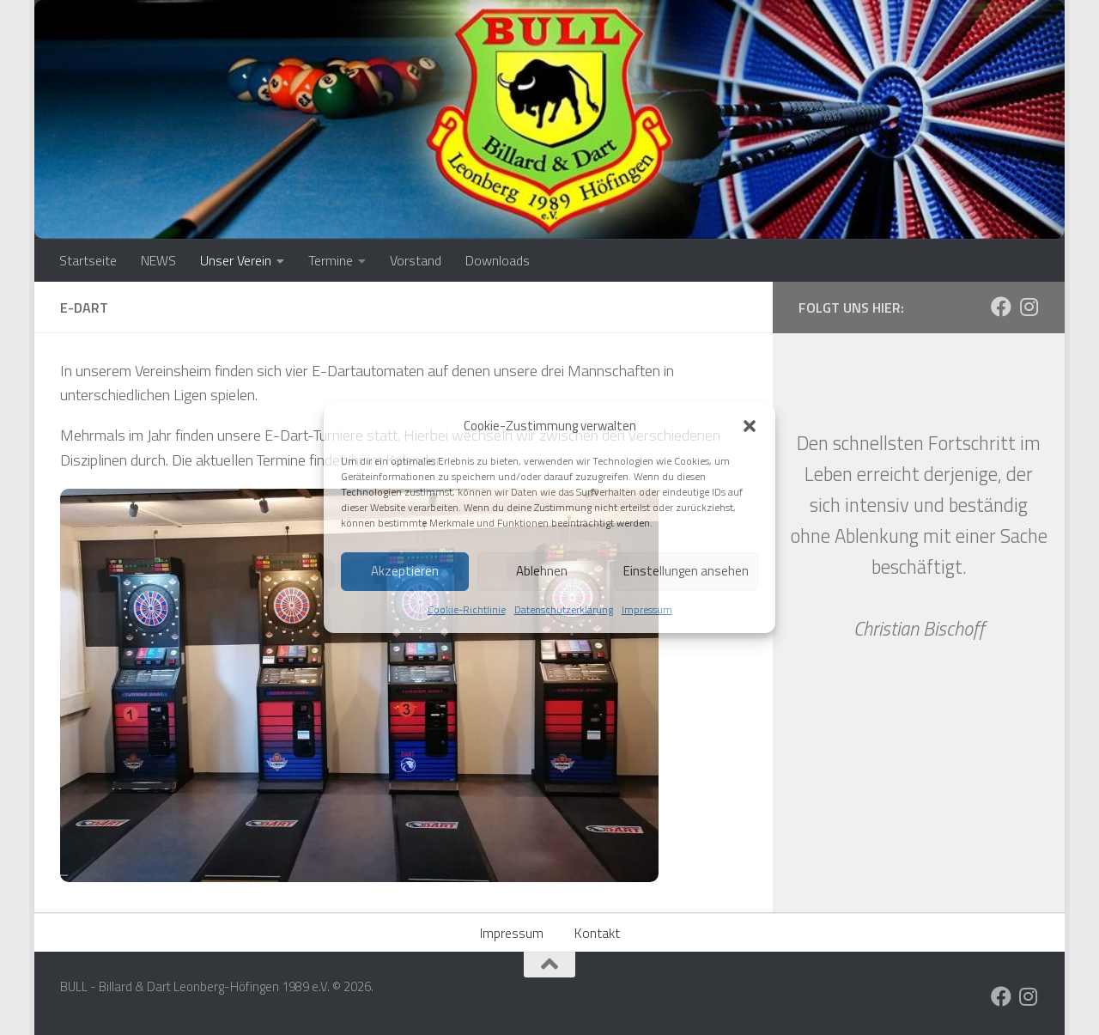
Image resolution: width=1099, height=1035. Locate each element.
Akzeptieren (405, 571)
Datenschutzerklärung (563, 609)
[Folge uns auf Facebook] (1001, 306)
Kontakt (597, 932)
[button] (749, 426)
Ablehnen (542, 571)
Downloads (497, 260)
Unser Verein (235, 260)
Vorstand (415, 260)
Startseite (88, 260)
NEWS (158, 260)
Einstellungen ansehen (686, 571)
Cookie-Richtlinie (467, 609)
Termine (330, 260)
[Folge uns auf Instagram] (1028, 306)
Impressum (647, 609)
